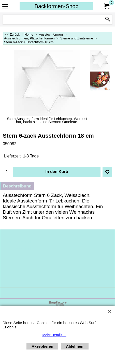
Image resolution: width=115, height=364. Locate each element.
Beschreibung (17, 186)
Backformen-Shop (57, 6)
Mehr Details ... (54, 335)
